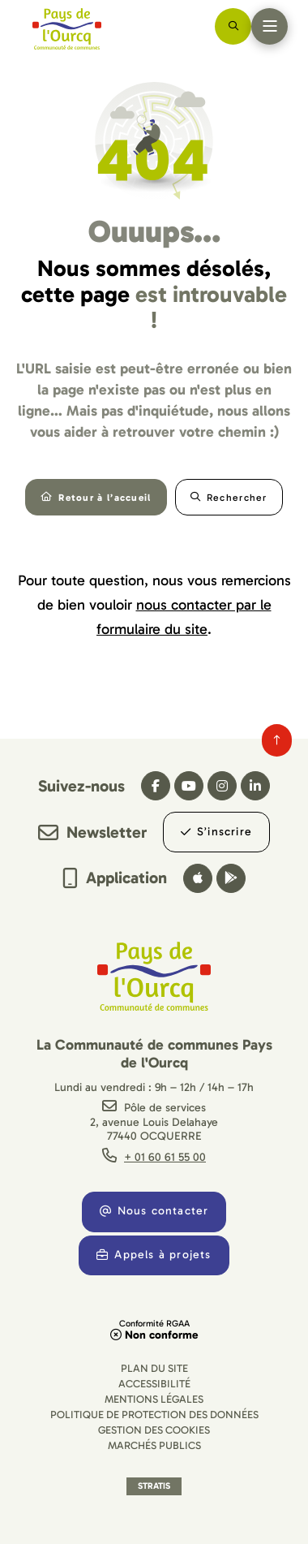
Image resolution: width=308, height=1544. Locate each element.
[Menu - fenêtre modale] (269, 26)
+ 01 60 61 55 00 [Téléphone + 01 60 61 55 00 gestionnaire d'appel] (165, 1157)
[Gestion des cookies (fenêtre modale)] (154, 1430)
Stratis (154, 1486)
